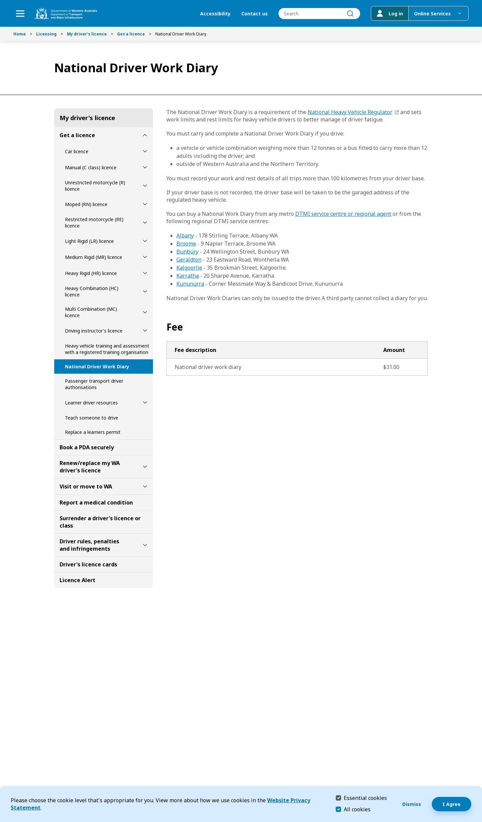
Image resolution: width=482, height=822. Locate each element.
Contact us (254, 13)
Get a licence (131, 34)
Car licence (76, 151)
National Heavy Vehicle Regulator (350, 112)
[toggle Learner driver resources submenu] (145, 402)
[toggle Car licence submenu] (145, 151)
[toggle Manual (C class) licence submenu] (145, 167)
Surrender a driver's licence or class (100, 522)
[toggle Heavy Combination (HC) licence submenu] (145, 291)
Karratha (187, 275)
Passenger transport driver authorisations (94, 384)
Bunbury (187, 251)
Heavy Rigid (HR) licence (91, 273)
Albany (185, 235)
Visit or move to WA (86, 486)
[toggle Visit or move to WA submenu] (145, 486)
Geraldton (189, 259)
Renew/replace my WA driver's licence (90, 466)
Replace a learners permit (92, 432)
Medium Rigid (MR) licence (93, 257)
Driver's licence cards (88, 564)
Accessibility (215, 13)
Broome (186, 243)
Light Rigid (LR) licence (89, 241)
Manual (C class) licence (90, 167)
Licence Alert (77, 580)
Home (19, 34)
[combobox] (319, 13)
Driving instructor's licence (94, 331)
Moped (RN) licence (86, 204)
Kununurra (190, 283)
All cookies (357, 809)
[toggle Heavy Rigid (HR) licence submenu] (145, 273)
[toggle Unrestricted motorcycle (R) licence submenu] (145, 186)
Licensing (46, 34)
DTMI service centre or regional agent (343, 213)
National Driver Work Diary (97, 366)
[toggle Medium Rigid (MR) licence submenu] (145, 257)
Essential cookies (365, 798)
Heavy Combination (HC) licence (91, 291)
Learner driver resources (91, 402)
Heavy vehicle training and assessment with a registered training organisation (107, 349)
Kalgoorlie (189, 267)
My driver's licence (87, 34)
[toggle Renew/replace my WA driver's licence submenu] (145, 467)
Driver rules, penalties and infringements (89, 545)
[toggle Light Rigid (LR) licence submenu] (145, 241)
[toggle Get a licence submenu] (145, 135)
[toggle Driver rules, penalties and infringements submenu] (145, 545)
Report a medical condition (96, 502)
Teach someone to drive (91, 418)
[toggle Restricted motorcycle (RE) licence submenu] (145, 222)
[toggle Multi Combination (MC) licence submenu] (145, 312)
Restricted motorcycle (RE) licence (94, 222)
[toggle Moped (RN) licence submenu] (145, 204)
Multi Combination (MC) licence (91, 312)
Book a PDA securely (87, 447)
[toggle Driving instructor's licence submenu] (145, 331)
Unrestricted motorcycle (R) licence (95, 185)
